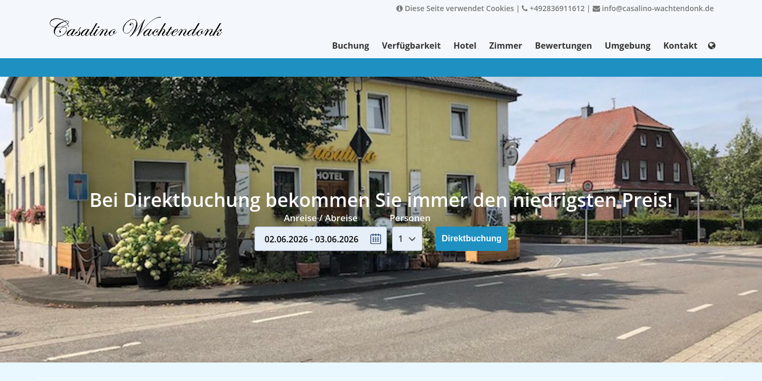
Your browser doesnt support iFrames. (381, 190)
